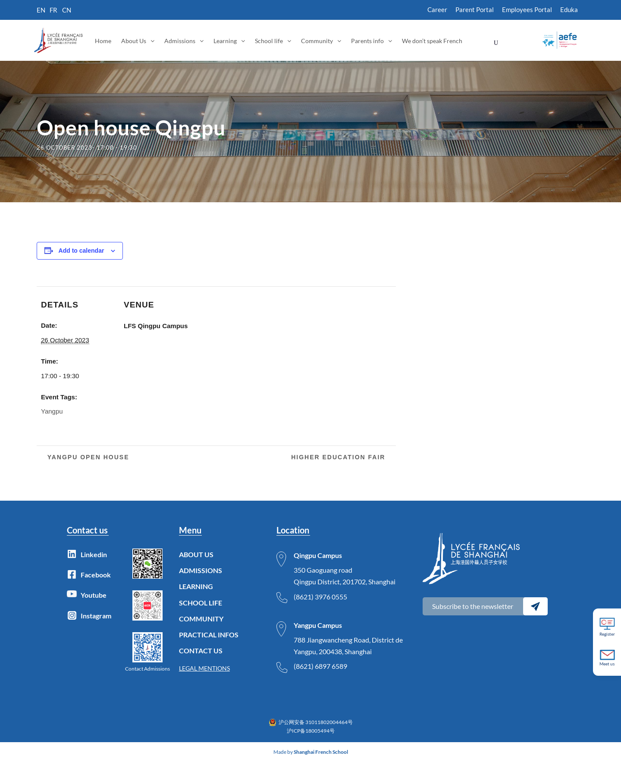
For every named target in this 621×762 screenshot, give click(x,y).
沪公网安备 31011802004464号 (316, 722)
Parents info (367, 40)
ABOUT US (196, 554)
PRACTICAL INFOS (208, 634)
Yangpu (52, 411)
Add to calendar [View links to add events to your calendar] (81, 250)
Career (437, 9)
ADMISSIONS (200, 570)
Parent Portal (474, 9)
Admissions (179, 40)
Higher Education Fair (339, 457)
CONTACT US (201, 650)
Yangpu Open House (87, 457)
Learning (225, 40)
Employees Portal (527, 9)
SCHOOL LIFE (200, 603)
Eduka (569, 9)
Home (103, 40)
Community (317, 40)
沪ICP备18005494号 (311, 731)
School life (269, 40)
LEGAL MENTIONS (204, 668)
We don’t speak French (432, 40)
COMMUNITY (201, 619)
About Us (133, 40)
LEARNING (196, 586)
